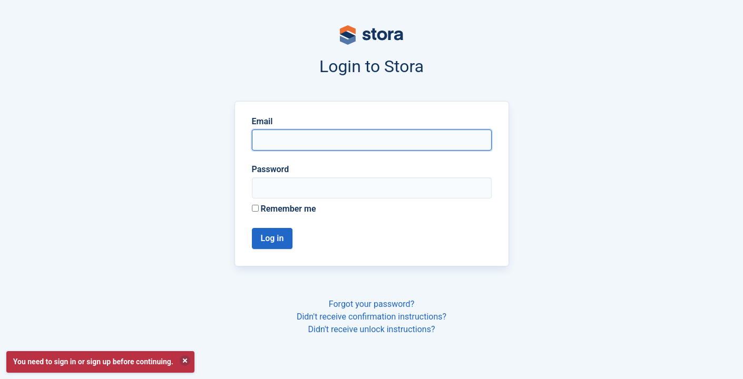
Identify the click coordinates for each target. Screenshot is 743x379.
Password (270, 169)
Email (262, 121)
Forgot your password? (371, 304)
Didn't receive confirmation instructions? (371, 317)
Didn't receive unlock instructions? (371, 329)
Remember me (284, 209)
